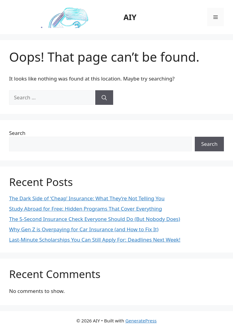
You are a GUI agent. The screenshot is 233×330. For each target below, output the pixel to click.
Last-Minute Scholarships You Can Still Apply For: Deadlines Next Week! (94, 239)
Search (17, 132)
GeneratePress (141, 321)
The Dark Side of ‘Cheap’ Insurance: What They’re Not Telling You (86, 198)
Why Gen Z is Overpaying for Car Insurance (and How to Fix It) (83, 229)
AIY (130, 17)
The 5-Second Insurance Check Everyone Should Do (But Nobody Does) (94, 218)
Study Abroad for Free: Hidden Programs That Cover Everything (85, 208)
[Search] (104, 97)
